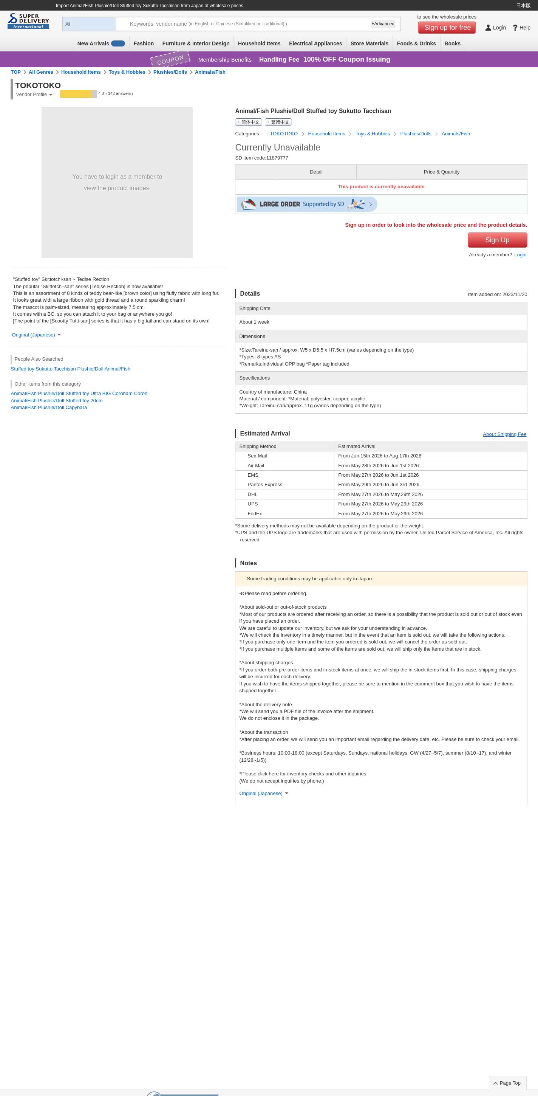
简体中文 (250, 122)
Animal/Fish (117, 369)
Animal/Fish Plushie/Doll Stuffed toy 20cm (56, 400)
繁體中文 (280, 122)
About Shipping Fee (504, 434)
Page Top (510, 1083)
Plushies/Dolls (170, 72)
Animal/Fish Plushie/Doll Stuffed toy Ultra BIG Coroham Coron (79, 393)
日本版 (523, 5)
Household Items (259, 43)
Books (452, 43)
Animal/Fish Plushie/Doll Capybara (49, 407)
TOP (16, 72)
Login (520, 254)
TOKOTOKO (284, 133)
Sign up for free (448, 27)
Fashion (144, 43)
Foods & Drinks (416, 43)
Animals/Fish (210, 72)
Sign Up (497, 240)
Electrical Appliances (315, 43)
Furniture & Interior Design (196, 43)
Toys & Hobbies (127, 72)
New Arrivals (101, 43)
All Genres (41, 72)
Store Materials (369, 43)
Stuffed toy (22, 369)
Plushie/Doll (90, 369)
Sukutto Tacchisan (56, 369)
